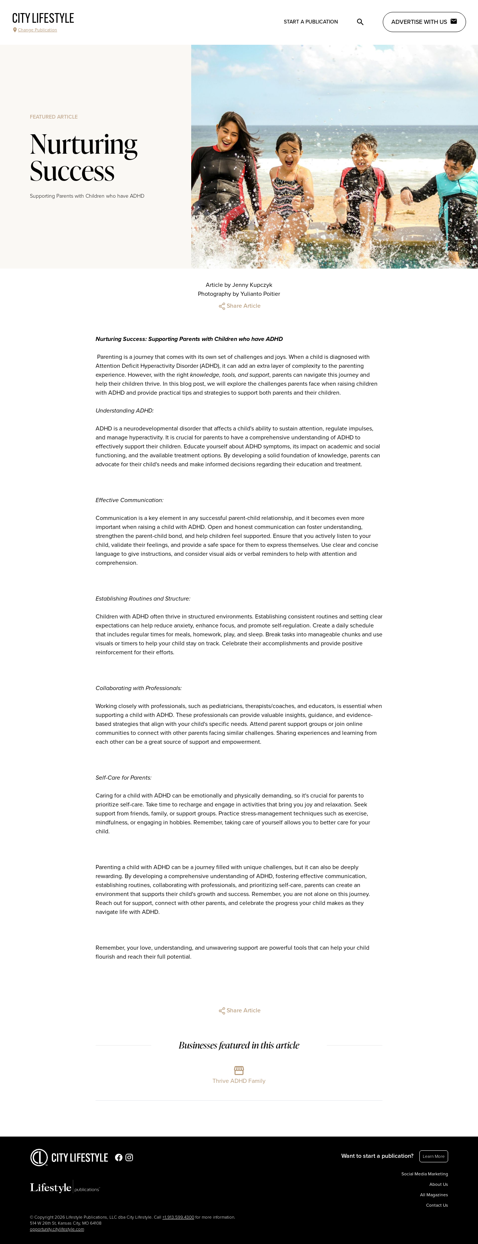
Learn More (434, 1156)
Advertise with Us (424, 22)
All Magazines (434, 1194)
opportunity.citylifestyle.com (57, 1229)
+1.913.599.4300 (178, 1217)
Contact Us (437, 1205)
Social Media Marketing (424, 1173)
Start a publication (311, 22)
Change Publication (34, 30)
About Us (438, 1184)
